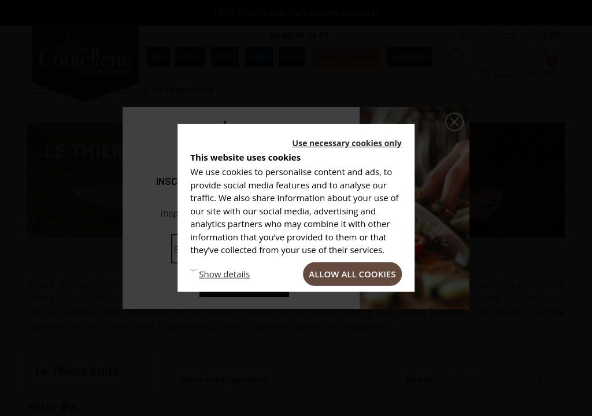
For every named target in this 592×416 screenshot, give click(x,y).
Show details (224, 274)
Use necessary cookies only (347, 143)
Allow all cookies (352, 273)
